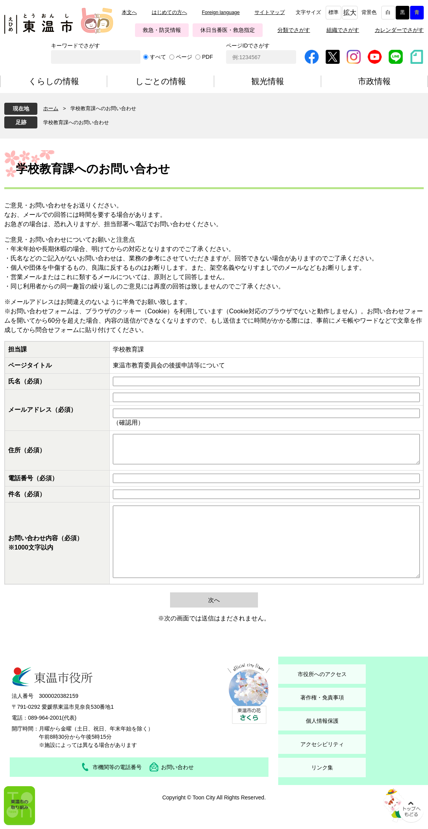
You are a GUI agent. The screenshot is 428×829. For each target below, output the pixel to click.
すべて (158, 57)
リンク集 (322, 767)
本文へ (129, 12)
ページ (184, 57)
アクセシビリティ (322, 744)
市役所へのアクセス (322, 674)
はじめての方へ (169, 12)
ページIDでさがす (248, 45)
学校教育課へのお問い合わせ (76, 122)
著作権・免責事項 (322, 697)
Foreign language (221, 12)
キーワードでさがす (75, 45)
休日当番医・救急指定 (227, 30)
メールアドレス (42, 409)
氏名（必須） (27, 381)
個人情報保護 (322, 721)
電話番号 (33, 478)
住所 (27, 450)
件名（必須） (27, 494)
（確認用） (128, 422)
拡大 (349, 12)
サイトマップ (269, 12)
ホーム (50, 108)
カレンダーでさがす (399, 30)
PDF (207, 57)
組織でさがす (342, 30)
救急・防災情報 (162, 30)
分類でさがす (293, 30)
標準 (333, 12)
